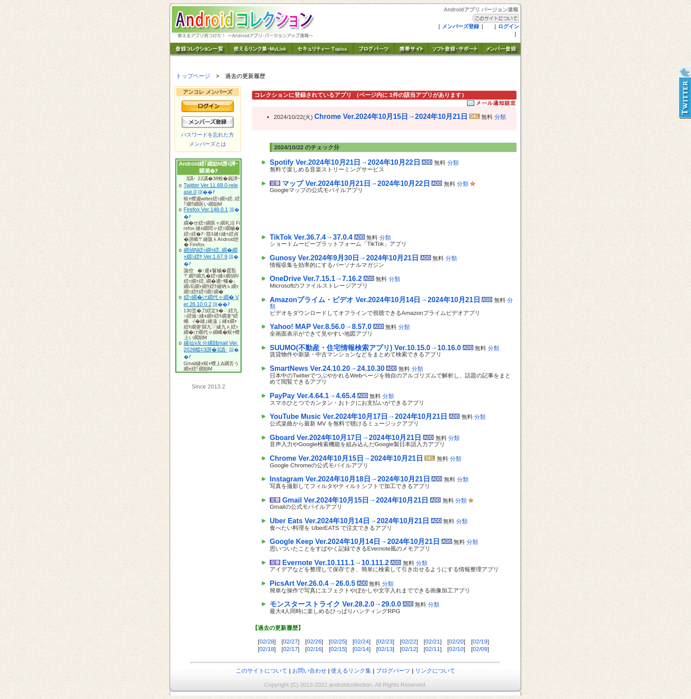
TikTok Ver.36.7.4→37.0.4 (311, 237)
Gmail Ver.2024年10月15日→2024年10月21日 (355, 500)
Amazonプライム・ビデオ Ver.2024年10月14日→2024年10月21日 (375, 299)
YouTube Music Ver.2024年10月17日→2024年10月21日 (358, 416)
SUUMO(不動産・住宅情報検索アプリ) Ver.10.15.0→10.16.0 (365, 347)
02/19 (480, 641)
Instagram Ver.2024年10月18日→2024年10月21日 (350, 479)
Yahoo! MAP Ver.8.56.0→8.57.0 (321, 326)
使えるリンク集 (351, 670)
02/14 (361, 649)
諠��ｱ (206, 192)
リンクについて (435, 670)
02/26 (314, 641)
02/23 (385, 641)
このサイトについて (261, 670)
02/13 (385, 649)
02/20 (456, 641)
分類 (500, 117)
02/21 (432, 641)
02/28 (267, 641)
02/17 (290, 649)
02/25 (338, 641)
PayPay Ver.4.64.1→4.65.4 (313, 395)
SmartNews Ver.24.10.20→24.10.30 (327, 368)
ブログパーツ (393, 670)
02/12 (408, 649)
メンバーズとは (207, 144)
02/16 (314, 649)
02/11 (432, 649)
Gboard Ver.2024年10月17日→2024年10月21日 (345, 437)
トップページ (193, 76)
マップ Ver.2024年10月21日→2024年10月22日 (356, 183)
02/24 (361, 641)
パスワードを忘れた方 (207, 135)
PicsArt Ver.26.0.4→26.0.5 (312, 583)
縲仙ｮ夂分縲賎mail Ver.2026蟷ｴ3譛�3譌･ (211, 346)
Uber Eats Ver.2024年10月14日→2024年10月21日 (349, 521)
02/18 (267, 649)
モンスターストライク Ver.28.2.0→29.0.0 (335, 604)
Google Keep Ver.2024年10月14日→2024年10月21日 (355, 541)
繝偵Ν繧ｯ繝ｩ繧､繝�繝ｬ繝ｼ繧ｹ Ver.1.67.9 (211, 253)
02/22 (408, 641)
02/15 (338, 649)
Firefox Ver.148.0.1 (206, 210)
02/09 (480, 649)
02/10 (456, 649)
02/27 (290, 641)
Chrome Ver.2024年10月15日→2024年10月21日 (391, 116)
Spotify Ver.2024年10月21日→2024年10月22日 (345, 162)
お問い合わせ (309, 670)
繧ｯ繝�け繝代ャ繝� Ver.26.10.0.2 (211, 300)
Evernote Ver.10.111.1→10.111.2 (335, 562)
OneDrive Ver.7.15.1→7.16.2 (316, 278)
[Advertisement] (373, 211)
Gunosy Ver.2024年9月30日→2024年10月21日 (344, 258)
